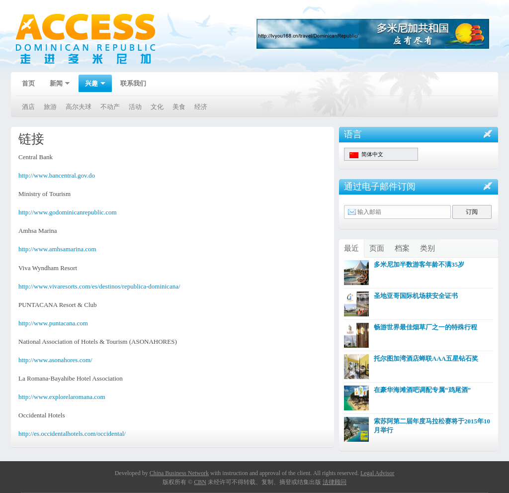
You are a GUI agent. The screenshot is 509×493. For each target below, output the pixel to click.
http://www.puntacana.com (53, 323)
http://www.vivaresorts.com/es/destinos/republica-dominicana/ (99, 286)
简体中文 (366, 154)
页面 (376, 248)
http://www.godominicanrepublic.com (67, 212)
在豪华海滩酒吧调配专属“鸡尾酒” (422, 390)
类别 (427, 248)
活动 (135, 106)
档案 (402, 248)
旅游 (50, 106)
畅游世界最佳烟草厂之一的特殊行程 (425, 327)
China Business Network (179, 473)
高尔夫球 (78, 106)
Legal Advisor (377, 473)
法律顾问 (334, 482)
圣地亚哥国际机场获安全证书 (416, 295)
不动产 (110, 106)
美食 (178, 106)
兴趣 (92, 84)
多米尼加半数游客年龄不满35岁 (419, 264)
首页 (28, 83)
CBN (200, 482)
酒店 (28, 106)
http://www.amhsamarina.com (57, 249)
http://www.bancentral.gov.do (56, 175)
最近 (351, 248)
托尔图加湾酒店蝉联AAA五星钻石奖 (426, 358)
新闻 (56, 84)
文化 (157, 106)
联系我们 (133, 83)
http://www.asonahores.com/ (55, 360)
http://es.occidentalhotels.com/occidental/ (72, 433)
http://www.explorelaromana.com (61, 396)
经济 (200, 106)
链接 (31, 139)
